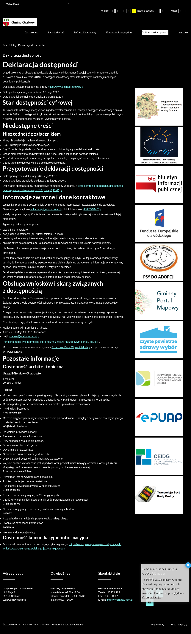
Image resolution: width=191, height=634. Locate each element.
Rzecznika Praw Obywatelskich (69, 347)
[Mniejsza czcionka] (157, 11)
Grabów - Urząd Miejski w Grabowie (31, 624)
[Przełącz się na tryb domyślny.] (112, 11)
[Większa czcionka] (168, 11)
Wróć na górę (178, 625)
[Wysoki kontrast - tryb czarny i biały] (123, 11)
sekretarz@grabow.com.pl (45, 209)
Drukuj (122, 60)
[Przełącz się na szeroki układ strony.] (186, 11)
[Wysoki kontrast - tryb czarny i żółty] (128, 11)
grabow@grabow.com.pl (23, 336)
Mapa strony (157, 624)
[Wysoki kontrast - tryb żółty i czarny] (134, 11)
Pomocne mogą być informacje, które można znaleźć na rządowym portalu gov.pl (49, 341)
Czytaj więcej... (151, 597)
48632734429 (91, 209)
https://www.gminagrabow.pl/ (64, 86)
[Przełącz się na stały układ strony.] (180, 11)
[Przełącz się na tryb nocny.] (117, 11)
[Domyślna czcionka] (162, 11)
